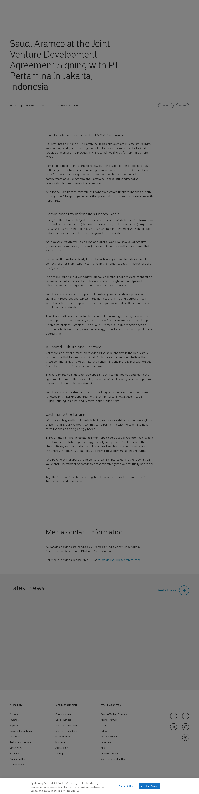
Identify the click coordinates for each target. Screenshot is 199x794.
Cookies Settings (126, 787)
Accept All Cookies (149, 787)
